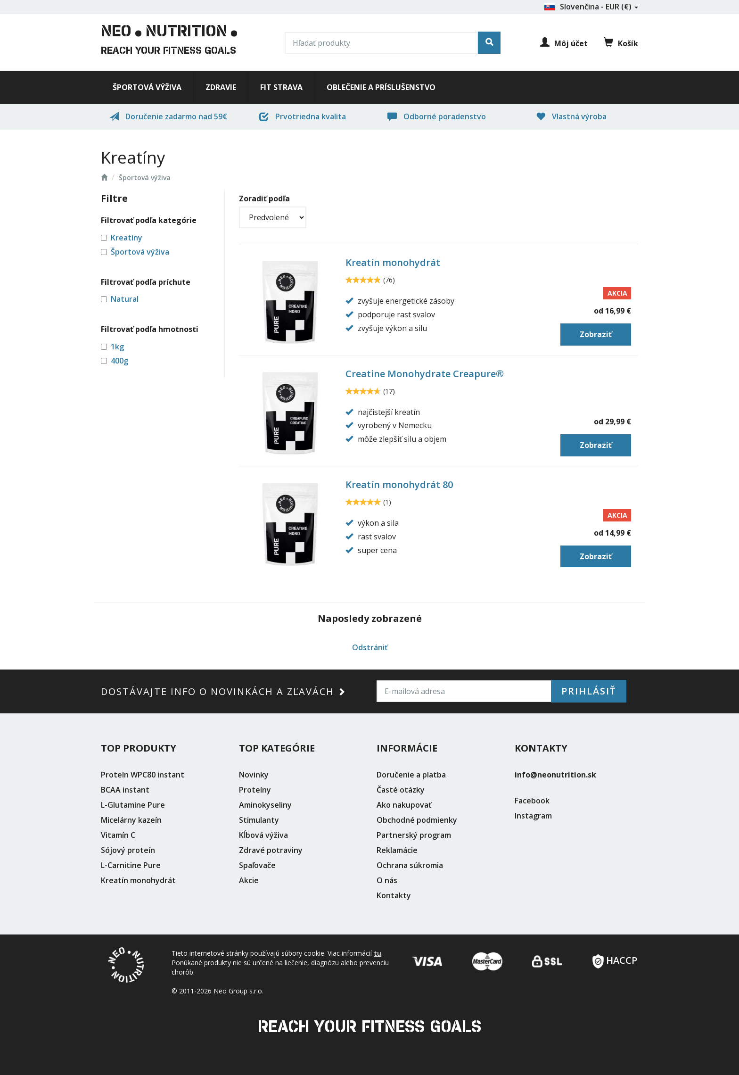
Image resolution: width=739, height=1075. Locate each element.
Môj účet (564, 43)
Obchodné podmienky (417, 820)
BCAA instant (125, 790)
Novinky (254, 774)
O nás (387, 880)
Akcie (249, 880)
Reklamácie (397, 850)
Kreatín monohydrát (392, 262)
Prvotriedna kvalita (302, 116)
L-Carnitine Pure (131, 865)
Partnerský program (414, 835)
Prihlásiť (588, 691)
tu (377, 953)
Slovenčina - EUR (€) (591, 6)
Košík (621, 43)
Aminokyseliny (265, 805)
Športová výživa (147, 87)
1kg (117, 346)
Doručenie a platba (411, 774)
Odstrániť (369, 647)
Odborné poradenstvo (436, 116)
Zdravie (220, 87)
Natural (125, 299)
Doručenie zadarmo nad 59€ (168, 116)
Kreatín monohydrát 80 (399, 484)
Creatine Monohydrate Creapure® (424, 373)
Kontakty (394, 895)
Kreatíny (126, 237)
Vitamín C (118, 835)
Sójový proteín (128, 850)
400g (119, 361)
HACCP (614, 957)
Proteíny (255, 790)
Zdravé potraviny (271, 850)
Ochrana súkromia (410, 865)
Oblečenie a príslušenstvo (381, 87)
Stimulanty (259, 820)
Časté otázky (401, 790)
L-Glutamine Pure (133, 805)
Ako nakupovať (404, 805)
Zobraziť (596, 334)
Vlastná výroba (571, 116)
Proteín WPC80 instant (142, 774)
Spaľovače (257, 865)
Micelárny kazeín (131, 820)
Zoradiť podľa (264, 198)
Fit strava (281, 87)
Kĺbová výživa (263, 835)
